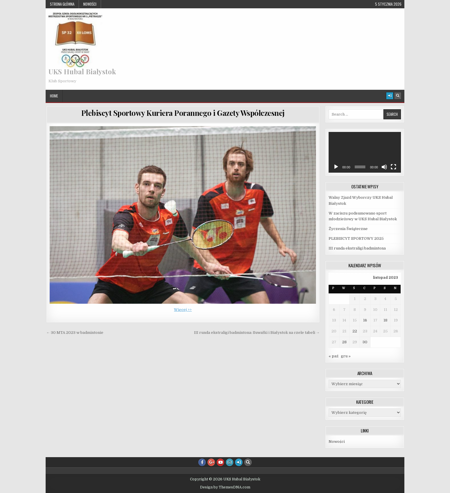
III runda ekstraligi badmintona (357, 248)
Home (54, 96)
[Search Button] (397, 95)
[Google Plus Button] (211, 462)
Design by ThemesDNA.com (225, 487)
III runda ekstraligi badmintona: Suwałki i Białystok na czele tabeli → (257, 332)
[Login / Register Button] (389, 95)
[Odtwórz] (336, 167)
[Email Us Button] (229, 462)
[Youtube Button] (220, 462)
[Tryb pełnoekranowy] (393, 167)
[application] (365, 152)
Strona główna (62, 4)
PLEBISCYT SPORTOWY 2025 (356, 238)
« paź (333, 356)
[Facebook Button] (202, 462)
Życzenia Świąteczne (348, 229)
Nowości (89, 4)
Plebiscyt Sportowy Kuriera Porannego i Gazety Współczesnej (183, 113)
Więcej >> (183, 309)
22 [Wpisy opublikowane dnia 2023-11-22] (354, 331)
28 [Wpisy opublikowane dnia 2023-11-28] (344, 342)
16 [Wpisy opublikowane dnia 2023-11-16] (365, 320)
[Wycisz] (384, 167)
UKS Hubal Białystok (82, 71)
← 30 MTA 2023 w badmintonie (74, 332)
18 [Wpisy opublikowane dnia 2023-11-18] (385, 320)
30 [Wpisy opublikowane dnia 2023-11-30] (364, 342)
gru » (346, 356)
